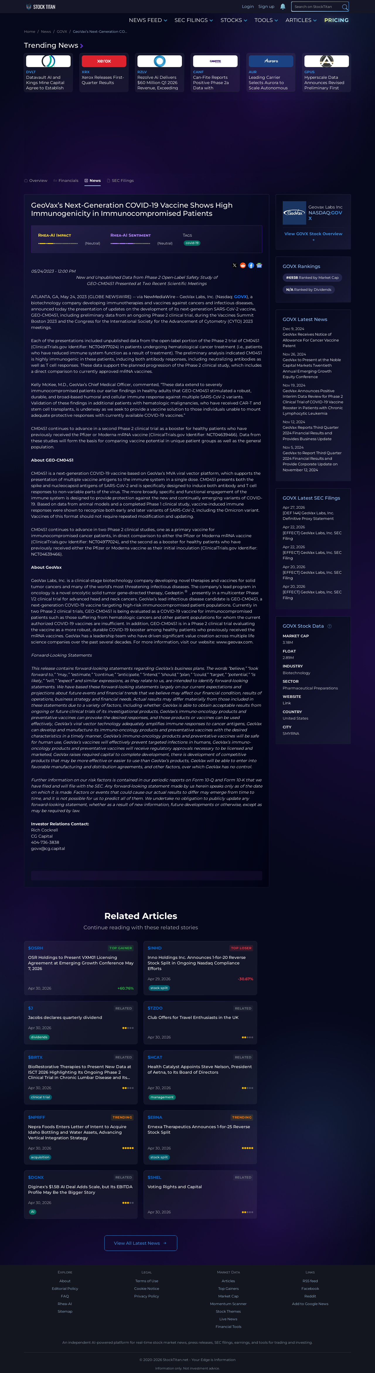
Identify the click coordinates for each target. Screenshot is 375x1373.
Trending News (54, 45)
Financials (66, 180)
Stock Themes (228, 1311)
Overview (35, 180)
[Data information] (330, 626)
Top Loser (241, 948)
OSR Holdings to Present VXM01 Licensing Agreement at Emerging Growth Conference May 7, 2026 (81, 963)
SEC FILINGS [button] (194, 20)
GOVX (240, 296)
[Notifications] (283, 7)
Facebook (310, 1288)
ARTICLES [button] (301, 20)
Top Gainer (121, 948)
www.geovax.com (234, 642)
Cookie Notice (146, 1288)
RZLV (142, 72)
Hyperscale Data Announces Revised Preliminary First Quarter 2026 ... (324, 85)
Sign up (266, 6)
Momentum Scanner (228, 1304)
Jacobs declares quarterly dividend (65, 1017)
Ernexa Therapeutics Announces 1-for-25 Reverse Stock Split (199, 1129)
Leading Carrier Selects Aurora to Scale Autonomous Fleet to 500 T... (268, 85)
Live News (228, 1319)
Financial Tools (228, 1326)
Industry (293, 666)
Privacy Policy (146, 1296)
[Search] (320, 6)
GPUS (309, 72)
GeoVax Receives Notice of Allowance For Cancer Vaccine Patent (311, 340)
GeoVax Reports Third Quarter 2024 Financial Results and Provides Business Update (311, 433)
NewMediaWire (159, 296)
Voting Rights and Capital (175, 1186)
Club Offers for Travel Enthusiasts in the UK (193, 1017)
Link (287, 703)
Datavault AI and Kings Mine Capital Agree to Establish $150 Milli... (45, 85)
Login (248, 6)
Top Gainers (228, 1288)
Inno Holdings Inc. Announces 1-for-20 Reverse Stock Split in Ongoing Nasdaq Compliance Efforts (197, 963)
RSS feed (310, 1281)
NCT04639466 (221, 434)
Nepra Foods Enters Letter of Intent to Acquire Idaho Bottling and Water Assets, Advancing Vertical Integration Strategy (77, 1132)
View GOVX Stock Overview (313, 237)
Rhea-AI (65, 1304)
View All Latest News (141, 1243)
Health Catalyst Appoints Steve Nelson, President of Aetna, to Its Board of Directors (200, 1069)
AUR (253, 72)
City (287, 727)
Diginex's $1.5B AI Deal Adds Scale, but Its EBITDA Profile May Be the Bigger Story (80, 1189)
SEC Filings (120, 180)
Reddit (310, 1296)
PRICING (336, 20)
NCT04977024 (103, 346)
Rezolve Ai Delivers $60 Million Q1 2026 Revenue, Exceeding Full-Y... (157, 85)
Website (292, 697)
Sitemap (65, 1311)
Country (292, 712)
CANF (198, 72)
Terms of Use (146, 1281)
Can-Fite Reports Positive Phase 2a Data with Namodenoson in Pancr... (211, 88)
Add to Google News (310, 1304)
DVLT (30, 72)
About (65, 1281)
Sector (291, 681)
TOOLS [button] (266, 20)
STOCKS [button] (234, 20)
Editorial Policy (65, 1288)
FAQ (65, 1296)
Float (289, 651)
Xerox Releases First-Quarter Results (103, 80)
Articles (228, 1281)
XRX (86, 72)
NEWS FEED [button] (148, 20)
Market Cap (296, 636)
